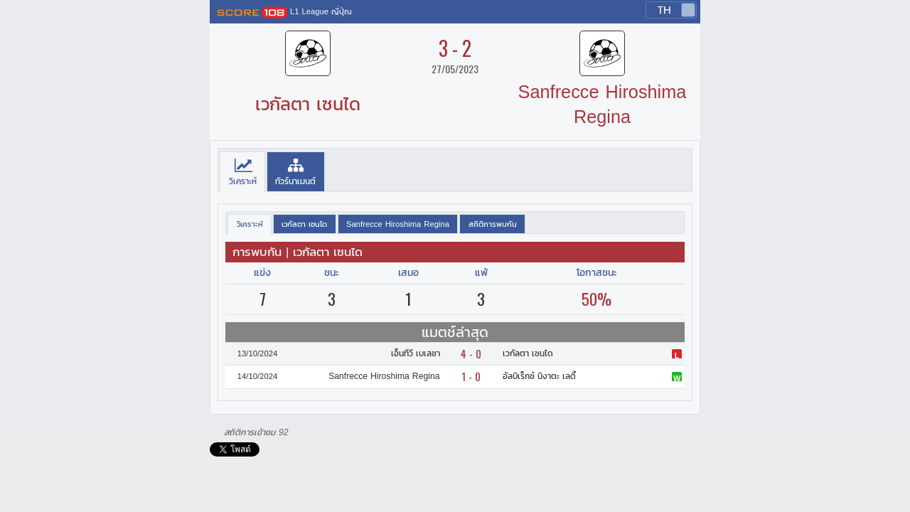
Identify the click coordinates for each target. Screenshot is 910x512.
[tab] (242, 172)
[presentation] (242, 172)
